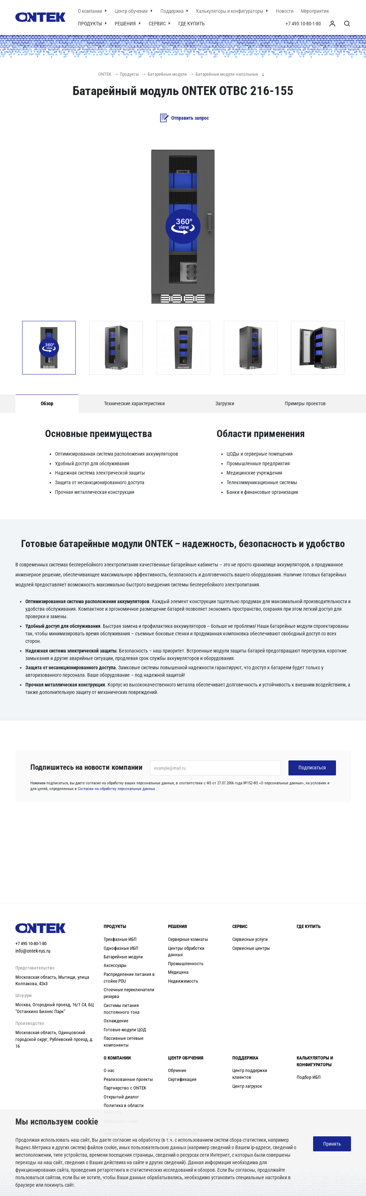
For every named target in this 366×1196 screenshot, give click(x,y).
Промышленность (185, 963)
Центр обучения (132, 11)
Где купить (191, 23)
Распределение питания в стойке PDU (129, 978)
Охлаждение (116, 1020)
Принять (332, 1144)
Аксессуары (115, 965)
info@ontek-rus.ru (32, 951)
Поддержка (172, 11)
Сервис (158, 23)
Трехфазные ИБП (120, 939)
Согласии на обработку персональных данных (116, 788)
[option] (49, 347)
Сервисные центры (251, 948)
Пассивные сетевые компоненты (123, 1042)
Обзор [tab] (47, 403)
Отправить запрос (184, 118)
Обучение (177, 1070)
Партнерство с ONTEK (125, 1088)
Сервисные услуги (250, 939)
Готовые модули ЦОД (125, 1029)
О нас (109, 1070)
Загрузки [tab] (225, 403)
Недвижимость (183, 981)
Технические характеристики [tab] (134, 403)
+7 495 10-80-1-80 (303, 23)
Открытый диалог (121, 1097)
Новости (284, 11)
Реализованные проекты (128, 1079)
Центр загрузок (247, 1086)
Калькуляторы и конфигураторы (230, 11)
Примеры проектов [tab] (305, 403)
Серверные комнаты (188, 939)
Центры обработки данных (186, 952)
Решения (126, 23)
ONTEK (104, 74)
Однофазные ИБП (121, 948)
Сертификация (182, 1079)
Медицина (178, 972)
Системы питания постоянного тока (121, 1009)
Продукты (90, 23)
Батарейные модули (164, 74)
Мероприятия (315, 11)
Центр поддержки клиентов (249, 1074)
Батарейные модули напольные (223, 74)
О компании (90, 11)
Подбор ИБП (309, 1077)
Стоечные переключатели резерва (129, 993)
